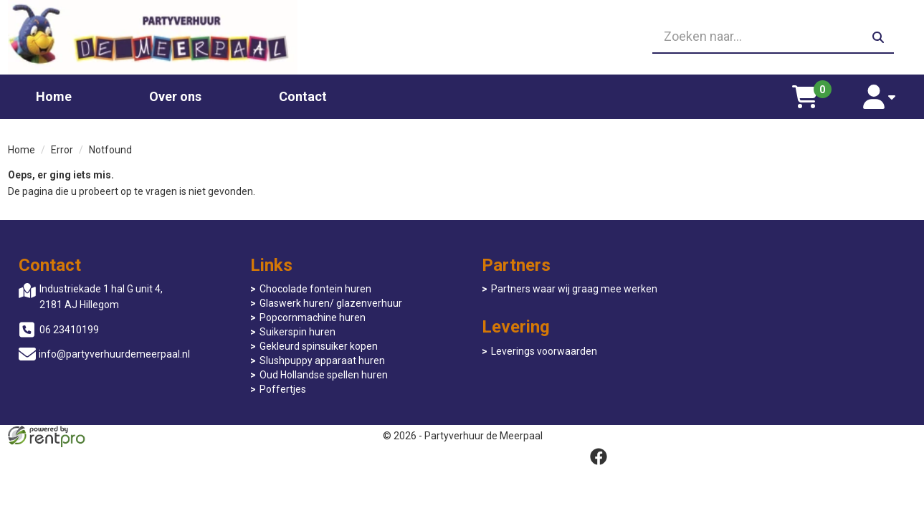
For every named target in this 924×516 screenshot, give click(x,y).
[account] (880, 96)
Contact (303, 95)
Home (54, 95)
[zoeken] (877, 37)
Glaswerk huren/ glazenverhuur (326, 303)
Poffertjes (278, 389)
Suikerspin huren (293, 332)
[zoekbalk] (771, 37)
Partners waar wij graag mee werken (565, 289)
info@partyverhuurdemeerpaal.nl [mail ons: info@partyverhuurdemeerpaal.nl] (114, 354)
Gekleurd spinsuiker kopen (314, 346)
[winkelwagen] (806, 96)
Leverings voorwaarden (763, 289)
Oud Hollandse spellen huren (319, 375)
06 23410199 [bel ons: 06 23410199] (69, 329)
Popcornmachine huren (308, 317)
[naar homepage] (152, 37)
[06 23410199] (462, 37)
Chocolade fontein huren (311, 289)
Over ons (175, 95)
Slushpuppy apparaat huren (318, 360)
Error (62, 149)
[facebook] (903, 435)
